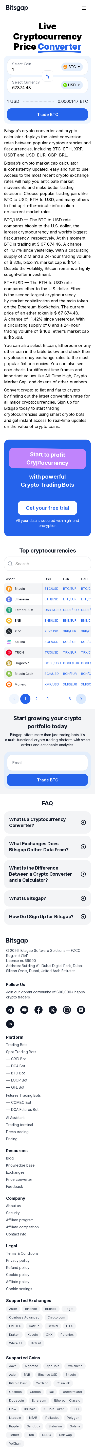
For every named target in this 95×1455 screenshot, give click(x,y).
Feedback (14, 1186)
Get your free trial (47, 508)
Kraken (14, 1334)
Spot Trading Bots (21, 1052)
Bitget (69, 1309)
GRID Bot (18, 1059)
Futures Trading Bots (23, 1095)
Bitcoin (71, 1375)
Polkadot (52, 1418)
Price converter (19, 1179)
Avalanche (75, 1366)
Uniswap (65, 1435)
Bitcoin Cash (18, 1383)
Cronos (35, 1392)
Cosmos (15, 1392)
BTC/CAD (88, 589)
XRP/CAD (88, 631)
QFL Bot (17, 1087)
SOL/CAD (88, 642)
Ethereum (39, 1400)
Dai (51, 1392)
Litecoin (15, 1418)
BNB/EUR (70, 620)
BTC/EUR (70, 589)
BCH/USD (52, 674)
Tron (30, 1435)
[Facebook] (38, 1010)
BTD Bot (18, 1073)
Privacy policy (18, 1260)
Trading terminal (19, 1125)
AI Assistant (15, 1117)
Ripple (14, 1426)
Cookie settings (19, 1289)
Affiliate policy (17, 1282)
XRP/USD (51, 631)
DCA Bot (18, 1066)
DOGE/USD (53, 663)
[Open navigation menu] (84, 8)
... (59, 699)
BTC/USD (52, 589)
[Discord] (81, 1010)
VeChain (15, 1443)
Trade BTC (47, 114)
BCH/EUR (70, 674)
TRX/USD (52, 652)
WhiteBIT (16, 1343)
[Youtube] (24, 1010)
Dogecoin (16, 1400)
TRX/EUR (70, 652)
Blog (10, 1158)
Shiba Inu (55, 1426)
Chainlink (63, 1383)
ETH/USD (52, 599)
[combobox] (47, 564)
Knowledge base (20, 1165)
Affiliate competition (22, 1227)
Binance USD (48, 1375)
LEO (76, 1409)
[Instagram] (67, 1010)
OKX (49, 1334)
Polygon (73, 1418)
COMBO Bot (21, 1102)
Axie (12, 1375)
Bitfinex (50, 1309)
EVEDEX (15, 1326)
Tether (14, 1435)
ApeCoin (52, 1366)
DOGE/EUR (71, 663)
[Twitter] (53, 1010)
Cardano (42, 1383)
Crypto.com (56, 1317)
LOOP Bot (19, 1080)
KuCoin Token (54, 1409)
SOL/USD (52, 642)
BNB (27, 1375)
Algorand (31, 1366)
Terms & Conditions (22, 1253)
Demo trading (17, 1132)
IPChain (29, 1409)
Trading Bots (16, 1045)
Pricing (11, 1139)
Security (13, 1213)
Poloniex (67, 1334)
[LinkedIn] (10, 1024)
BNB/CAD (88, 620)
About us (13, 1206)
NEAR (33, 1418)
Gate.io (34, 1326)
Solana (75, 1426)
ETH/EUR (70, 599)
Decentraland (72, 1392)
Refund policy (17, 1267)
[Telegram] (10, 1010)
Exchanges (15, 1172)
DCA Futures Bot (25, 1109)
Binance (31, 1309)
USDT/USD (53, 610)
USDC (46, 1435)
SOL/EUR (70, 642)
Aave (13, 1366)
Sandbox (33, 1426)
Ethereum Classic (67, 1400)
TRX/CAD (88, 652)
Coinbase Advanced (24, 1317)
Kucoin (33, 1334)
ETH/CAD (88, 599)
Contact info (16, 1234)
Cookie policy (17, 1274)
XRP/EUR (69, 631)
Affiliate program (19, 1220)
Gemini (53, 1326)
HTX (69, 1326)
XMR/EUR (70, 684)
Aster (13, 1309)
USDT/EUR (71, 610)
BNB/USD (52, 620)
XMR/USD (52, 684)
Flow (12, 1409)
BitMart (36, 1343)
